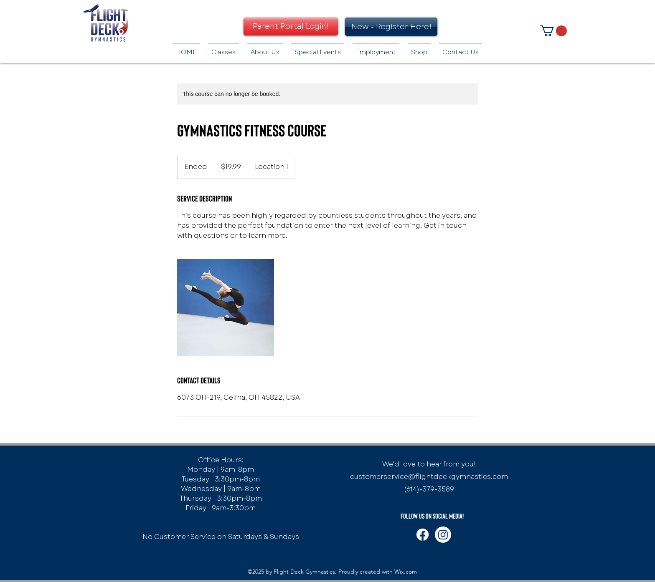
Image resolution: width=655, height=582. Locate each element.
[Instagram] (443, 535)
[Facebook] (422, 535)
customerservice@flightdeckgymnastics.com (429, 476)
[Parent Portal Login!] (291, 26)
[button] (553, 30)
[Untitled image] (225, 307)
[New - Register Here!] (391, 27)
